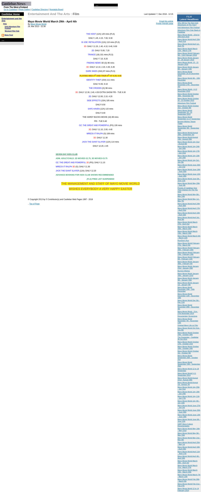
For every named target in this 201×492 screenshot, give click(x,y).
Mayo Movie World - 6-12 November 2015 (187, 90)
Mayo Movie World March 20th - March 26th (188, 228)
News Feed (9, 35)
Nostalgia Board (56, 9)
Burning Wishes (184, 271)
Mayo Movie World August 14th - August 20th (188, 138)
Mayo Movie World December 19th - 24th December (186, 289)
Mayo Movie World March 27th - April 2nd (188, 223)
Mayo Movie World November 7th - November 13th (188, 321)
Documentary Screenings (187, 316)
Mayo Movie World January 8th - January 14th (188, 68)
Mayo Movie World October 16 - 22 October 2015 (188, 99)
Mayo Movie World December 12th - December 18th (188, 296)
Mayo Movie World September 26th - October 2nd (188, 357)
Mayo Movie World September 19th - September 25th (189, 364)
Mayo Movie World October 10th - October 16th (188, 347)
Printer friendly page (164, 23)
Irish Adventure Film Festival (189, 27)
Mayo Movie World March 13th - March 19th (188, 232)
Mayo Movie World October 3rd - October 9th (188, 352)
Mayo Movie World (38, 24)
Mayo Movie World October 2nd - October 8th (188, 107)
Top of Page (34, 204)
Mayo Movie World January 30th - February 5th (188, 263)
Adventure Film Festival (187, 103)
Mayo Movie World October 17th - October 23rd (188, 343)
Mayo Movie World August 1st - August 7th (188, 383)
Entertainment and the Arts (49, 14)
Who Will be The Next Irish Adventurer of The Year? (188, 24)
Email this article (166, 21)
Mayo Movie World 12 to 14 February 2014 (188, 489)
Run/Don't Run (183, 240)
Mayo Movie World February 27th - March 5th (189, 244)
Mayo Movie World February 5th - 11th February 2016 (189, 54)
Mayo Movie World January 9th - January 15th (188, 279)
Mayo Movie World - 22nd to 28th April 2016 (188, 36)
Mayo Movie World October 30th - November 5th (188, 95)
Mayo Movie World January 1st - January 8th (188, 284)
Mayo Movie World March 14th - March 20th (188, 471)
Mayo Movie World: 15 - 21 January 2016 (188, 63)
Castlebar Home (11, 14)
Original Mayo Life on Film (188, 325)
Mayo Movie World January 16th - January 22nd (188, 274)
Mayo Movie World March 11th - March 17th (188, 49)
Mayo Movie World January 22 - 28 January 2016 (188, 59)
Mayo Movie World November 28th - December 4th (188, 307)
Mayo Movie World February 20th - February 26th (189, 249)
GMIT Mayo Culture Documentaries (185, 425)
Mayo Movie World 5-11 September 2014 (187, 374)
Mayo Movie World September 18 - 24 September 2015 (185, 112)
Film (5, 24)
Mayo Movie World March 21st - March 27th (188, 466)
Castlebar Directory (40, 9)
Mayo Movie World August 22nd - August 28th (188, 379)
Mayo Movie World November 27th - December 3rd (188, 85)
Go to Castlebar (10, 9)
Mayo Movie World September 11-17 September (189, 118)
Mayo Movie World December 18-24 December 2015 (188, 73)
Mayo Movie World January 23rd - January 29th (188, 267)
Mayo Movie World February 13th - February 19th (189, 253)
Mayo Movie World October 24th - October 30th (188, 334)
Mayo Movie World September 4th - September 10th (188, 128)
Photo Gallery (24, 9)
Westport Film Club (12, 31)
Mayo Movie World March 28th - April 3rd (188, 462)
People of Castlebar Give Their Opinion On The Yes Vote (188, 190)
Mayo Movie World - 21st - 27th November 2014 (188, 312)
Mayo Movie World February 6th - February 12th (189, 258)
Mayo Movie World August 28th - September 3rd (188, 134)
